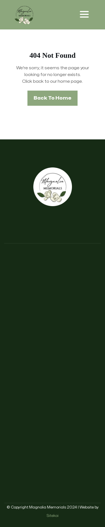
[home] (24, 14)
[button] (84, 14)
